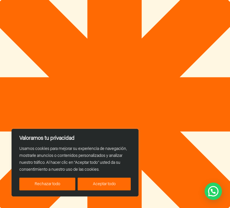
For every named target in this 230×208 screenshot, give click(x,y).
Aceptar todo (104, 184)
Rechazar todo (47, 184)
